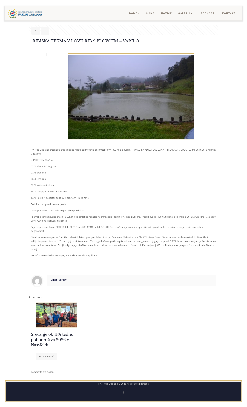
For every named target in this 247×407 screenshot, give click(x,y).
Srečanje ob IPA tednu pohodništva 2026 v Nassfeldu (52, 339)
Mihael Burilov (58, 279)
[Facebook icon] (123, 392)
